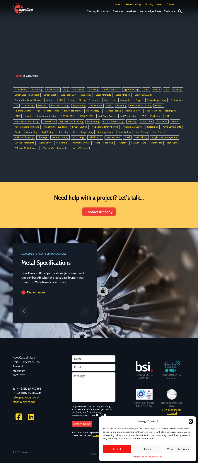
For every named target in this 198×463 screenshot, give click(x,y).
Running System (106, 132)
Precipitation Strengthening (105, 127)
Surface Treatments (24, 142)
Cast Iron (50, 100)
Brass (146, 89)
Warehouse (156, 142)
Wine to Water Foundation (55, 148)
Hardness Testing (112, 111)
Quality (149, 4)
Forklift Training (51, 111)
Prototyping (152, 127)
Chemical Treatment (89, 100)
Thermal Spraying (79, 142)
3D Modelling (21, 89)
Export (109, 105)
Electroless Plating (59, 105)
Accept (117, 449)
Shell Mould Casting (24, 137)
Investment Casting (46, 116)
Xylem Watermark (81, 148)
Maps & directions (24, 402)
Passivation (161, 121)
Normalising (93, 121)
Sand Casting (141, 132)
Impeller (29, 116)
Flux (38, 111)
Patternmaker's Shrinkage (27, 127)
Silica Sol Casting (60, 137)
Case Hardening (68, 95)
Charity (70, 100)
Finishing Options (23, 111)
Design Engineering (156, 100)
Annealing (93, 89)
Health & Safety (132, 111)
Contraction (125, 100)
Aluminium (78, 89)
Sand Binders (124, 132)
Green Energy (92, 111)
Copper (139, 100)
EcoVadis (42, 105)
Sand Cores (157, 132)
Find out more (36, 292)
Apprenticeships (131, 89)
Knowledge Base (150, 11)
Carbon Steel (50, 95)
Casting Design (123, 95)
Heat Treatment (153, 111)
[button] (190, 421)
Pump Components (172, 127)
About (118, 4)
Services (118, 11)
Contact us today (99, 212)
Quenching (31, 132)
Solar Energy (78, 137)
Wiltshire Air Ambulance (26, 148)
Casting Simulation (143, 95)
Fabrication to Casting (140, 105)
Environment (95, 105)
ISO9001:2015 (67, 116)
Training (109, 142)
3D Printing (37, 89)
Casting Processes (98, 11)
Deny (147, 449)
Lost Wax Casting (128, 116)
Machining (155, 116)
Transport (122, 142)
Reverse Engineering (83, 132)
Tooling (96, 142)
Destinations (176, 100)
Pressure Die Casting (132, 127)
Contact (170, 4)
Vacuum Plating (138, 142)
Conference (109, 100)
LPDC (143, 116)
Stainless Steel (113, 137)
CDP (61, 100)
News (159, 4)
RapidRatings (48, 132)
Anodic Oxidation (111, 89)
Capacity (177, 89)
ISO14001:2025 (86, 116)
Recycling (63, 132)
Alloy (66, 89)
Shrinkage (42, 137)
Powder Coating (79, 127)
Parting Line (146, 121)
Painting (132, 121)
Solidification (95, 137)
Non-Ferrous (49, 121)
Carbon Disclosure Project (27, 95)
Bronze (156, 89)
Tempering (61, 142)
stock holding (140, 137)
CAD (166, 89)
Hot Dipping (170, 111)
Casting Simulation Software (28, 100)
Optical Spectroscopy (113, 121)
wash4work (172, 142)
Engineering (79, 105)
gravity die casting (72, 111)
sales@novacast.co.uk (26, 397)
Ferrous (158, 105)
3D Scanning (53, 89)
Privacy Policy (140, 456)
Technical (170, 11)
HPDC (17, 116)
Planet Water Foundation (56, 127)
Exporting (121, 105)
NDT (167, 116)
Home (19, 75)
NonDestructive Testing (71, 121)
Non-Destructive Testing (26, 121)
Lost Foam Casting (106, 116)
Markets (131, 11)
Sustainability (133, 4)
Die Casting (28, 105)
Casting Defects (103, 95)
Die (16, 105)
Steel (127, 137)
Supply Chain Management (164, 137)
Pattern (175, 121)
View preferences (178, 449)
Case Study (85, 95)
